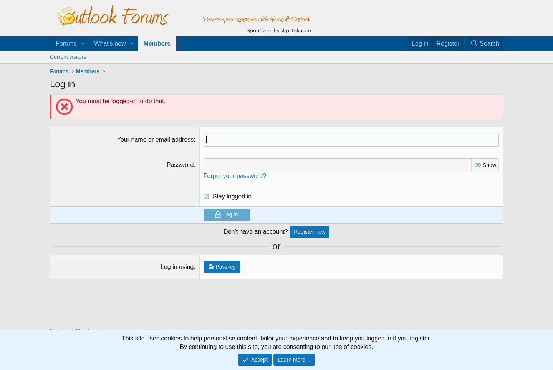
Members (157, 43)
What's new (110, 43)
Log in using (177, 267)
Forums (66, 43)
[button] (82, 43)
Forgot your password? (235, 176)
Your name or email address (155, 139)
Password (180, 165)
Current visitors (68, 57)
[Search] (484, 43)
